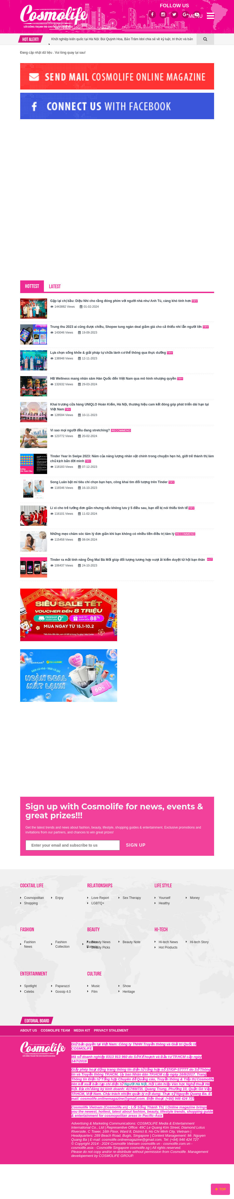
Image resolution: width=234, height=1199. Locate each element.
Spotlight (30, 986)
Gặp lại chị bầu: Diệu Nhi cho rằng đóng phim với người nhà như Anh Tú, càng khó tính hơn (124, 301)
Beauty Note (131, 942)
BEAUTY (93, 929)
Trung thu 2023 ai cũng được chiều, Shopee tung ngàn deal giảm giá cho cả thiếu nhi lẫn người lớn (129, 327)
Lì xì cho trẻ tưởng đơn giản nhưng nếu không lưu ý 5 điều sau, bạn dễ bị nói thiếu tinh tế (122, 508)
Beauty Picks (100, 947)
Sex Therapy (132, 898)
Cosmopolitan (34, 898)
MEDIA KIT (82, 1030)
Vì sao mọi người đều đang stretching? (90, 430)
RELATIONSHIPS (99, 885)
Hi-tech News (168, 942)
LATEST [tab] (55, 286)
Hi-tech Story (199, 942)
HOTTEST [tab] (32, 285)
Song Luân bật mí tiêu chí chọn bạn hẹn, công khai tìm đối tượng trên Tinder (112, 482)
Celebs (29, 992)
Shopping (31, 903)
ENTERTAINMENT (33, 973)
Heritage (129, 992)
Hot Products (168, 947)
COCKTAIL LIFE (31, 885)
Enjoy (59, 898)
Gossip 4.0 (63, 992)
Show (127, 986)
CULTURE (94, 973)
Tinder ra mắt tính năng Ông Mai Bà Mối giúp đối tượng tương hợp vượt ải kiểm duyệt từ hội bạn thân (131, 560)
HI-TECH (161, 929)
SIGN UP (136, 845)
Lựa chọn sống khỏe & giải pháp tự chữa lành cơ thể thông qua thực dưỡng (111, 353)
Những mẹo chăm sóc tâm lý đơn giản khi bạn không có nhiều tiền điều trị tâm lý (122, 534)
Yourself (164, 898)
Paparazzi (62, 986)
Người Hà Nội (135, 1084)
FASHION (27, 929)
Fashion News (30, 944)
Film (94, 992)
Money (195, 898)
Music (95, 986)
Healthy (164, 903)
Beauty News (100, 942)
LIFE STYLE (163, 885)
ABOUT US (28, 1030)
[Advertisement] (60, 160)
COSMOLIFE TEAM (55, 1030)
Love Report (100, 898)
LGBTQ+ (97, 903)
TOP (220, 1189)
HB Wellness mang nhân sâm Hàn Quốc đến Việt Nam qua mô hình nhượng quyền (116, 378)
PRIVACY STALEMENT (111, 1030)
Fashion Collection (62, 944)
